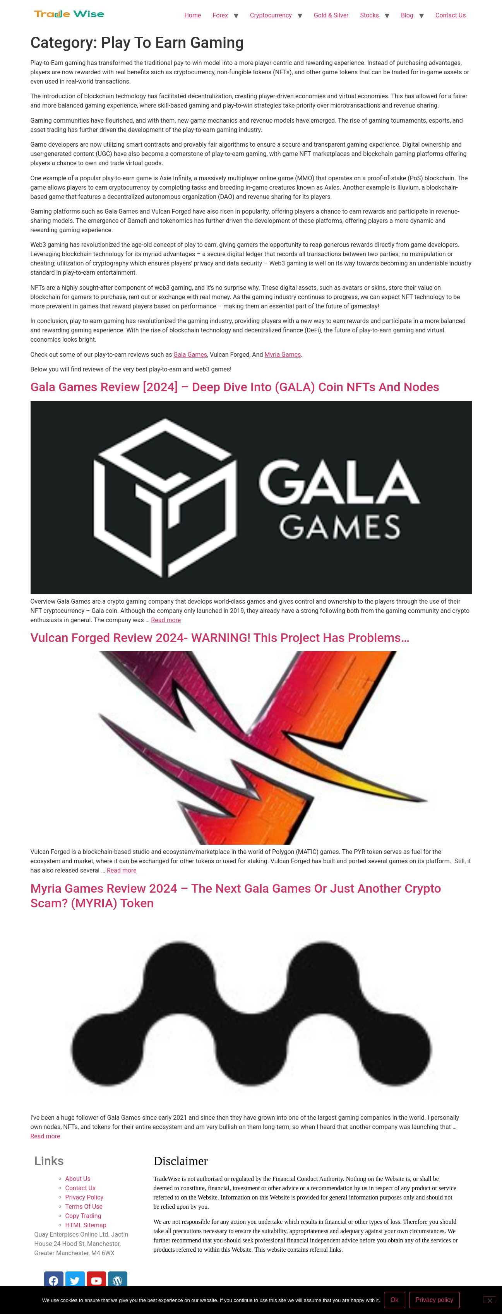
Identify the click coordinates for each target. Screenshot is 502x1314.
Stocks (369, 15)
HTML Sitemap (85, 1225)
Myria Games (283, 354)
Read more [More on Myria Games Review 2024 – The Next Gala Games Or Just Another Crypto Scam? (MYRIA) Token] (45, 1136)
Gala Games (190, 354)
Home (192, 15)
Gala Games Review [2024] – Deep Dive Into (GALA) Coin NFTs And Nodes (235, 387)
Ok (394, 1300)
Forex (220, 15)
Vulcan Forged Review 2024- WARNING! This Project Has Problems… (220, 637)
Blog (407, 15)
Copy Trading (83, 1216)
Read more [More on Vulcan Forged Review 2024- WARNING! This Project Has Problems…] (122, 870)
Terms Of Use (84, 1206)
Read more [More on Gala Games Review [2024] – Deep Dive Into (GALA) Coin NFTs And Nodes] (166, 620)
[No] (489, 1299)
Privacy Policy (84, 1197)
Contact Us (450, 15)
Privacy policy (435, 1300)
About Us (78, 1178)
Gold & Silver (331, 15)
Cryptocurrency (271, 15)
